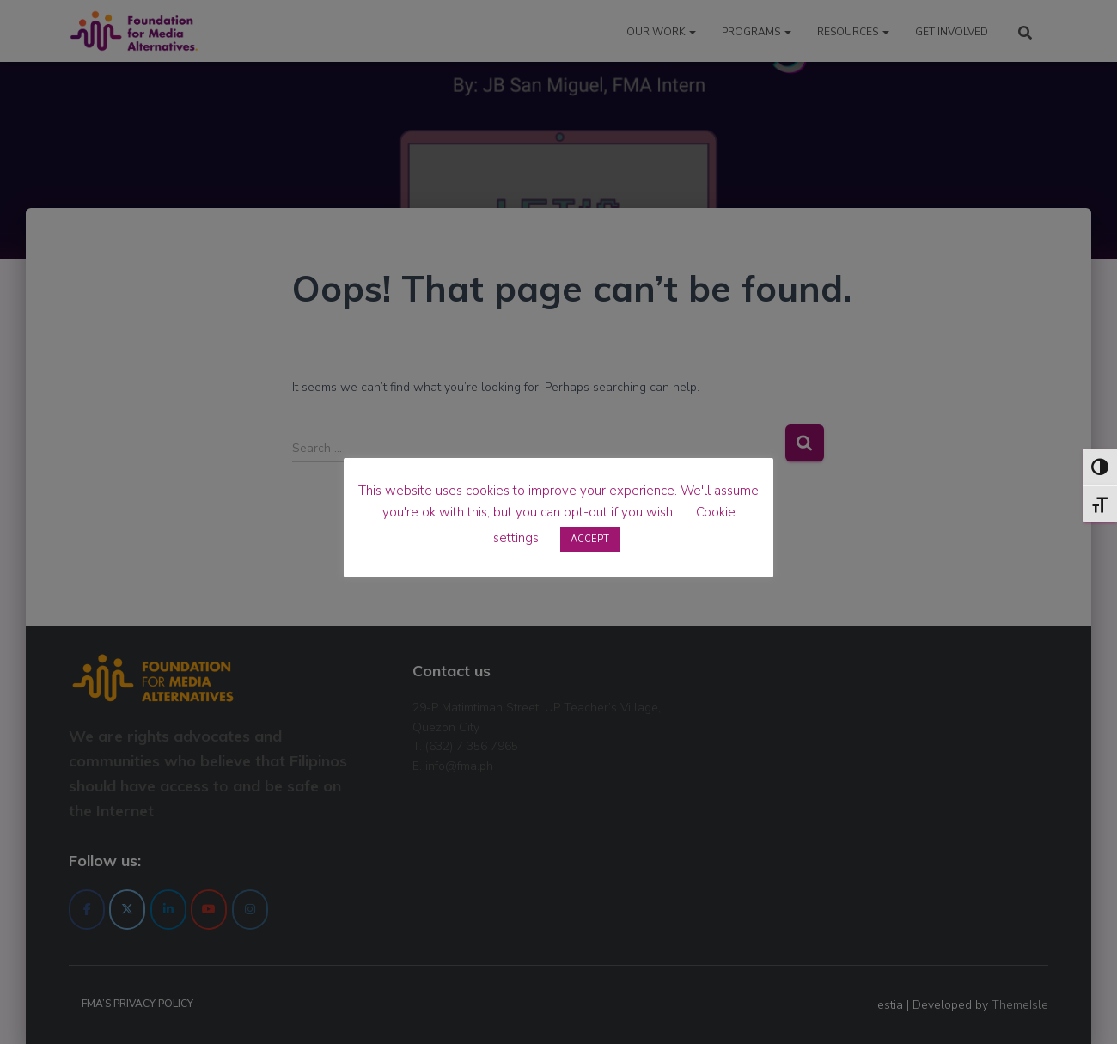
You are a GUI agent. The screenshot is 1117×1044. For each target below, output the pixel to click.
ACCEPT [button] (590, 539)
